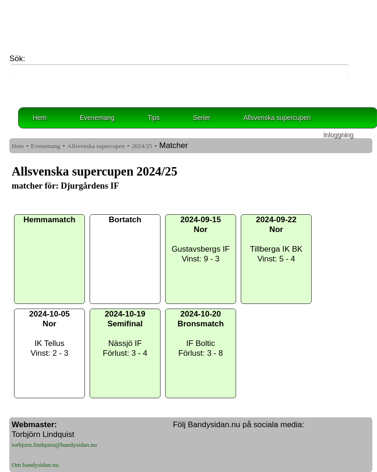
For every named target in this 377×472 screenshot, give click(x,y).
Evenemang (97, 117)
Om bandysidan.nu (35, 464)
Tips (154, 117)
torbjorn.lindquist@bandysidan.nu (54, 444)
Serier (201, 117)
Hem (40, 117)
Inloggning (338, 134)
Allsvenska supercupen (277, 117)
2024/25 (142, 145)
